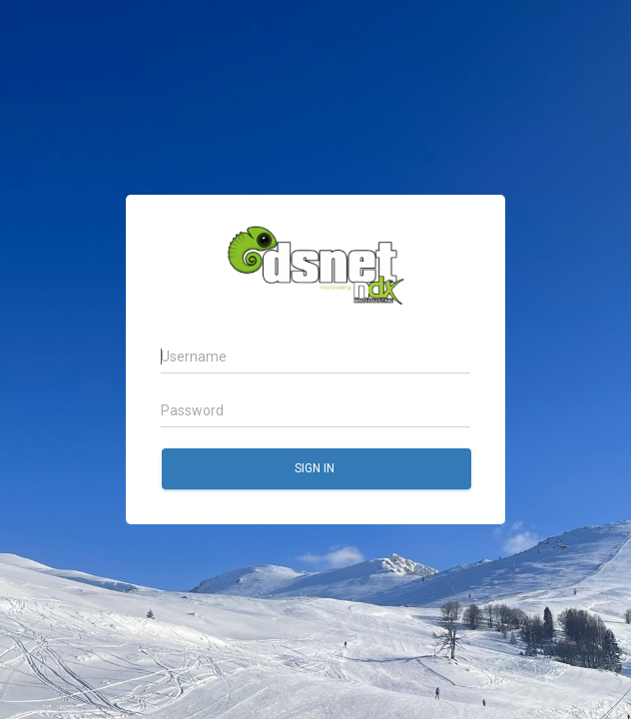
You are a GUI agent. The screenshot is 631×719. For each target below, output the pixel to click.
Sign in (316, 468)
